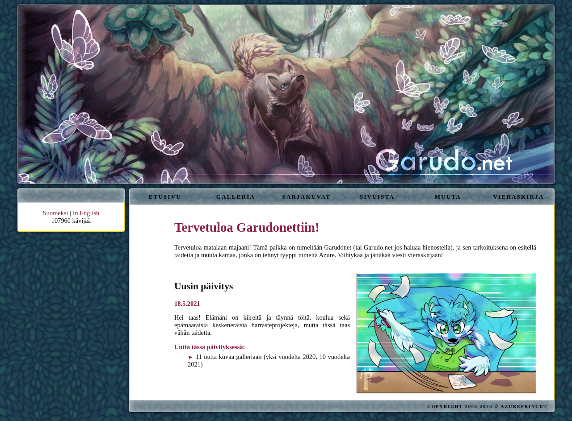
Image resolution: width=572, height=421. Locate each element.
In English (86, 213)
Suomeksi (55, 213)
